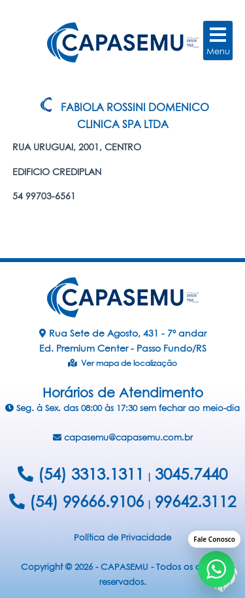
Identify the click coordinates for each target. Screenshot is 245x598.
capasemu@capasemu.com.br (123, 437)
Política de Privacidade (122, 537)
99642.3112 (195, 501)
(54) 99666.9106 (76, 501)
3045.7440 (191, 473)
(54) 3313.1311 (81, 473)
